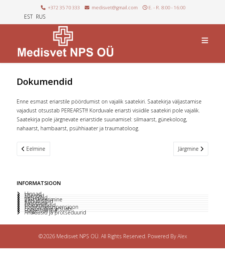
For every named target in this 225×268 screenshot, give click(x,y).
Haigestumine (40, 210)
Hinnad (32, 194)
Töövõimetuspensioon (50, 207)
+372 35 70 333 (64, 7)
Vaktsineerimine (42, 199)
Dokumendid (39, 205)
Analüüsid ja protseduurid (54, 212)
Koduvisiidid (38, 201)
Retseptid (35, 197)
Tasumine (35, 203)
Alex (182, 236)
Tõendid (33, 196)
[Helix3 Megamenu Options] (205, 40)
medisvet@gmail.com (115, 7)
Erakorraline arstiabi (47, 209)
